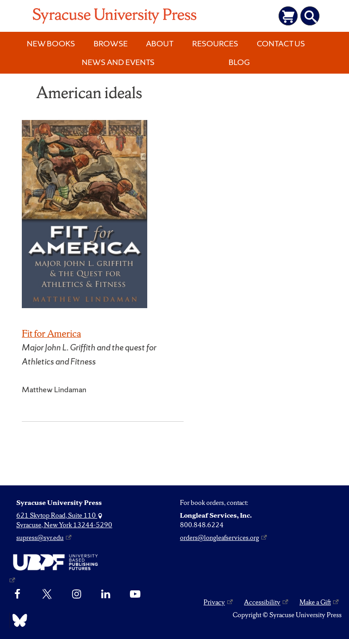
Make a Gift (315, 602)
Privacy (214, 602)
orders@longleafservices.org (219, 538)
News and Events (118, 62)
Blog (239, 62)
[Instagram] (76, 594)
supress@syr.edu (40, 538)
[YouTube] (135, 594)
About (160, 43)
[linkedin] (105, 594)
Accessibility (262, 602)
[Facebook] (17, 594)
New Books (51, 43)
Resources (215, 43)
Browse (111, 43)
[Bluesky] (17, 620)
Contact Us (281, 43)
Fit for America (51, 333)
